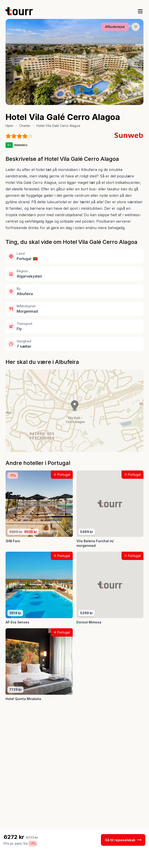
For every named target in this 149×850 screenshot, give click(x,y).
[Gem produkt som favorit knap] (135, 27)
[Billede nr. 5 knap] (83, 102)
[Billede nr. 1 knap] (66, 101)
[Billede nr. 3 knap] (75, 102)
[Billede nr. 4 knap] (79, 102)
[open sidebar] (140, 11)
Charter (24, 126)
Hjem (9, 126)
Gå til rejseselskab (123, 840)
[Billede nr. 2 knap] (71, 102)
